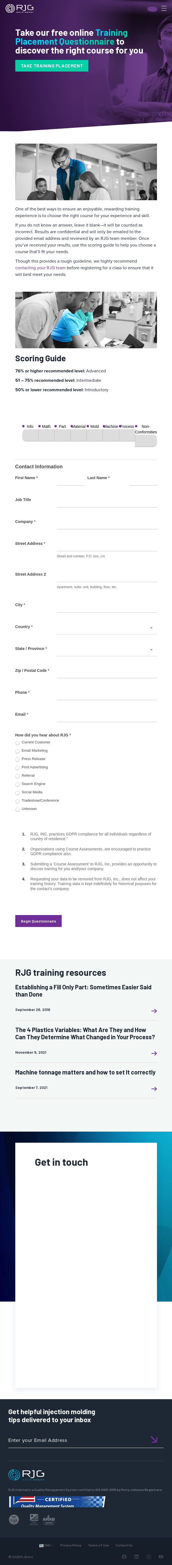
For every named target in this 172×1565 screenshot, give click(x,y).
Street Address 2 (30, 574)
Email (21, 714)
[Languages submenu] (53, 1545)
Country (24, 626)
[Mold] (95, 435)
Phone (22, 692)
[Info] (30, 435)
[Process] (127, 435)
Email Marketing (31, 751)
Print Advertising (31, 767)
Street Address (30, 543)
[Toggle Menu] (163, 8)
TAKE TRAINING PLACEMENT (52, 65)
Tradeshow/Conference (37, 801)
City (20, 605)
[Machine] (111, 435)
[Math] (46, 435)
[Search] (156, 17)
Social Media (29, 792)
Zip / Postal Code (32, 670)
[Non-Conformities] (146, 441)
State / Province (31, 648)
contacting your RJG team (40, 268)
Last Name (99, 478)
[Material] (79, 435)
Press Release (30, 759)
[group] (86, 435)
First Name (26, 478)
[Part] (62, 435)
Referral (25, 776)
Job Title (23, 499)
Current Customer (33, 742)
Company (25, 521)
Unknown (26, 809)
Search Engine (30, 784)
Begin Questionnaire (38, 921)
